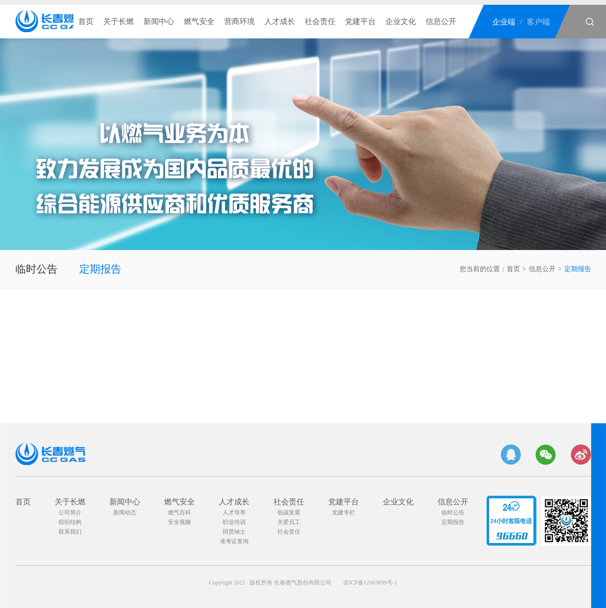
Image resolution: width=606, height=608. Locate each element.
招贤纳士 (234, 531)
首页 (86, 21)
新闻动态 (124, 512)
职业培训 (234, 522)
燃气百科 (179, 512)
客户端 (538, 22)
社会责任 (320, 21)
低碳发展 (288, 512)
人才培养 (234, 512)
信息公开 (441, 21)
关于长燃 (118, 21)
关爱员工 (288, 522)
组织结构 (70, 522)
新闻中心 (158, 21)
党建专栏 (343, 512)
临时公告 (36, 269)
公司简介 (70, 512)
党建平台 (360, 21)
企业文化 (400, 21)
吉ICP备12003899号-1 (370, 582)
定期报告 (100, 269)
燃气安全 (199, 21)
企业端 (503, 22)
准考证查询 (234, 541)
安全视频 (179, 522)
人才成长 (279, 21)
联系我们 (70, 531)
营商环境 (239, 21)
